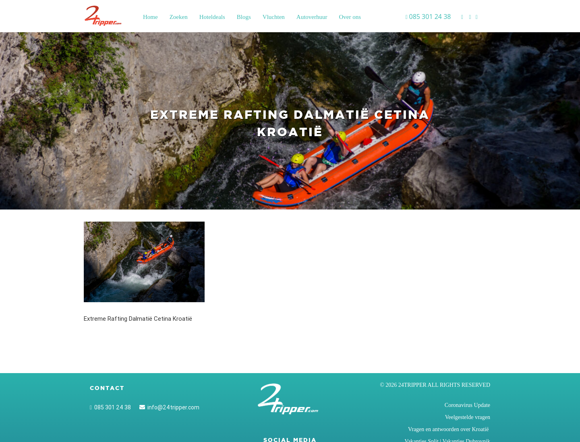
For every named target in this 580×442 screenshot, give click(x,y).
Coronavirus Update (467, 405)
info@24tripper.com (169, 407)
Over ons (350, 17)
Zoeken (179, 17)
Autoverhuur (311, 17)
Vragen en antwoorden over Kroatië (449, 429)
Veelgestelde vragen (467, 417)
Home (150, 17)
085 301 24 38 (110, 407)
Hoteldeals (212, 17)
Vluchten (274, 17)
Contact (107, 388)
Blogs (244, 17)
